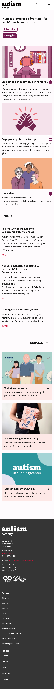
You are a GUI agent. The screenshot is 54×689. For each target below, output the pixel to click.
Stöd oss (5, 603)
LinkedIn (5, 679)
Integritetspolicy (8, 638)
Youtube (5, 661)
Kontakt (5, 608)
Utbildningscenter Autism (11, 633)
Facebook (5, 656)
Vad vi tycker (6, 623)
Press (4, 613)
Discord (4, 667)
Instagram (6, 673)
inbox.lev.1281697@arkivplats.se (21, 560)
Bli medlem (6, 598)
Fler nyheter (39, 342)
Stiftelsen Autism (8, 628)
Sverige (5, 7)
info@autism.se (7, 553)
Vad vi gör (5, 618)
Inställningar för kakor (10, 643)
